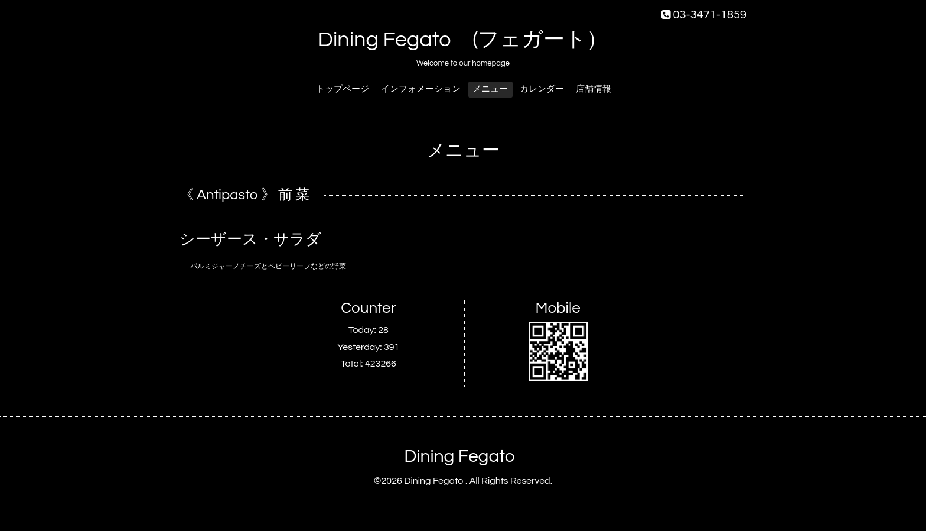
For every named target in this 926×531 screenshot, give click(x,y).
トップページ (342, 89)
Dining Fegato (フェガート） (463, 39)
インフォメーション (421, 89)
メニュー (490, 89)
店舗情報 (593, 89)
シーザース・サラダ (250, 239)
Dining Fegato (459, 456)
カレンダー (542, 89)
